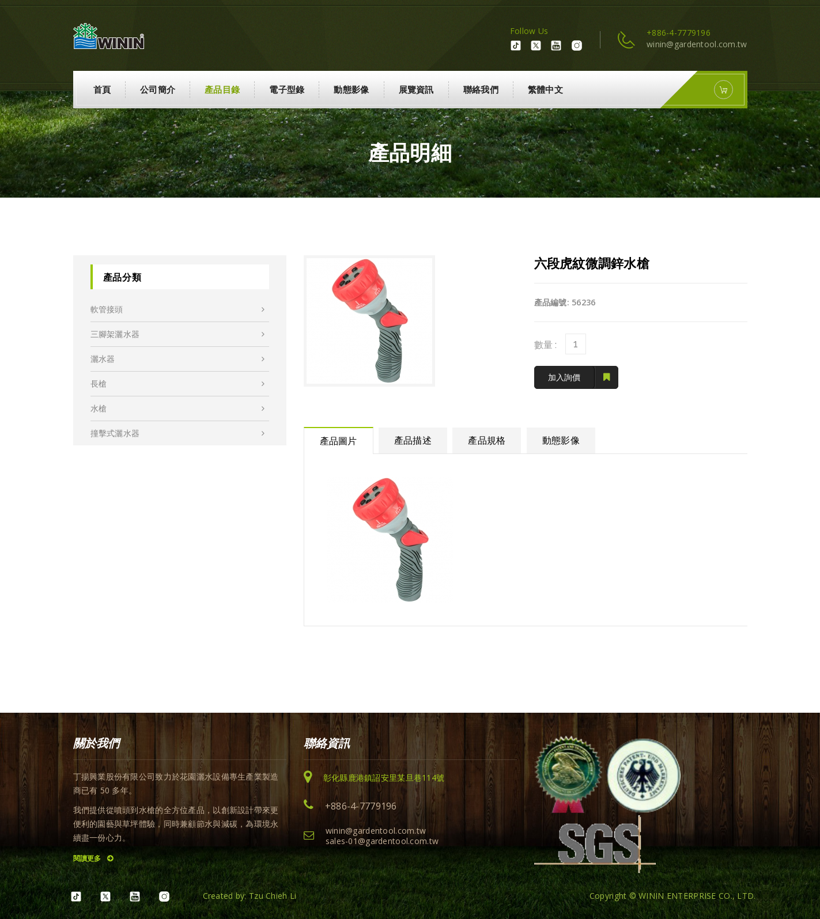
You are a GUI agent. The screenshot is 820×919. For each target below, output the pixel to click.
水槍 (177, 408)
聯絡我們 (480, 89)
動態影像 (351, 89)
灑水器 (177, 359)
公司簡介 (157, 89)
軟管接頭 (177, 309)
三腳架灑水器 (177, 334)
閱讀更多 (93, 858)
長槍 (177, 384)
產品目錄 (222, 89)
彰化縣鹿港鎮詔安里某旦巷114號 (383, 777)
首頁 (102, 89)
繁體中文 (545, 89)
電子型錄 (286, 89)
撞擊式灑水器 (177, 433)
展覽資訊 (416, 89)
